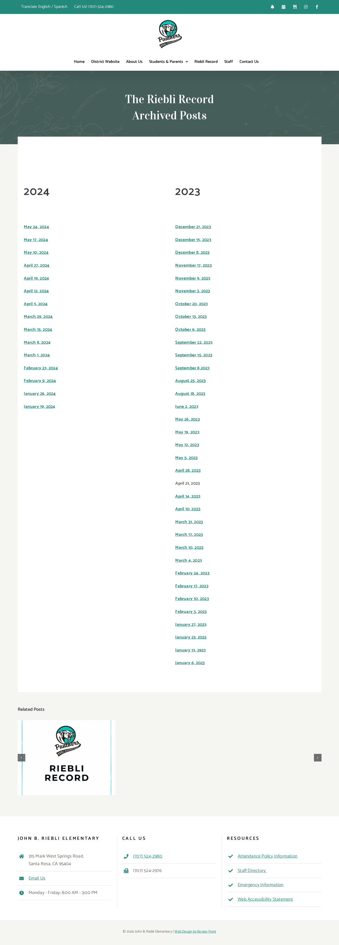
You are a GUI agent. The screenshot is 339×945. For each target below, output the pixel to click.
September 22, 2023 (193, 342)
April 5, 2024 (36, 303)
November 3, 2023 (192, 291)
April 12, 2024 (36, 291)
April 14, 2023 (187, 496)
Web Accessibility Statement (265, 899)
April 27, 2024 (36, 265)
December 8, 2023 (192, 252)
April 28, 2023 (188, 470)
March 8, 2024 (37, 342)
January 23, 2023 (190, 637)
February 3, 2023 (191, 611)
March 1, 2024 (37, 355)
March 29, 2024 (38, 316)
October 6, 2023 (190, 329)
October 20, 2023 (191, 303)
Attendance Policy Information (267, 856)
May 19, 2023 (187, 432)
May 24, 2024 (36, 226)
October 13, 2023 (191, 316)
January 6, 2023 (190, 662)
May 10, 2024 (36, 252)
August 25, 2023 (190, 380)
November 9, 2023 (192, 278)
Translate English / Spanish (44, 6)
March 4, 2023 (188, 560)
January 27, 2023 (190, 624)
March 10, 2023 (189, 547)
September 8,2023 (192, 368)
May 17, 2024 (36, 239)
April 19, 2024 (36, 278)
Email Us (37, 878)
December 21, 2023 (193, 226)
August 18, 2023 (190, 393)
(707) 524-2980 (147, 856)
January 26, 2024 (40, 393)
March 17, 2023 (189, 534)
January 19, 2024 (39, 406)
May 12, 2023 (187, 444)
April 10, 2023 (187, 509)
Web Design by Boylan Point (195, 932)
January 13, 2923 (190, 650)
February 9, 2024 (40, 380)
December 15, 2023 (193, 239)
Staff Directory (252, 871)
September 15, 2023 (193, 355)
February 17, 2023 (191, 586)
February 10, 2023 (192, 598)
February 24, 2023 (192, 573)
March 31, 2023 (189, 521)
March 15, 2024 (38, 329)
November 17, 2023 (193, 265)
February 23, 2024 (41, 368)
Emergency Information (261, 885)
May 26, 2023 (187, 419)
